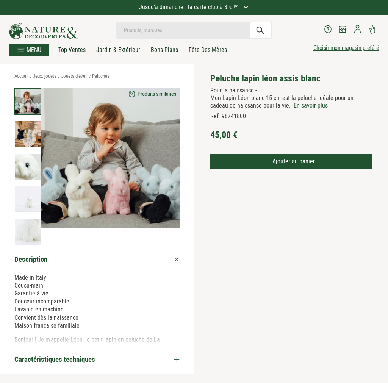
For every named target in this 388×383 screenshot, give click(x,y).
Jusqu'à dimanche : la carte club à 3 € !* (189, 7)
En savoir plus (311, 105)
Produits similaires (157, 94)
